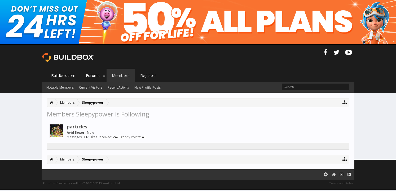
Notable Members (60, 87)
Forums (93, 75)
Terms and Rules (341, 183)
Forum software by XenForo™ (82, 183)
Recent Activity (118, 87)
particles (77, 126)
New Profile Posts (147, 87)
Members (121, 75)
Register (148, 75)
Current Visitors (90, 87)
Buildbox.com (63, 75)
